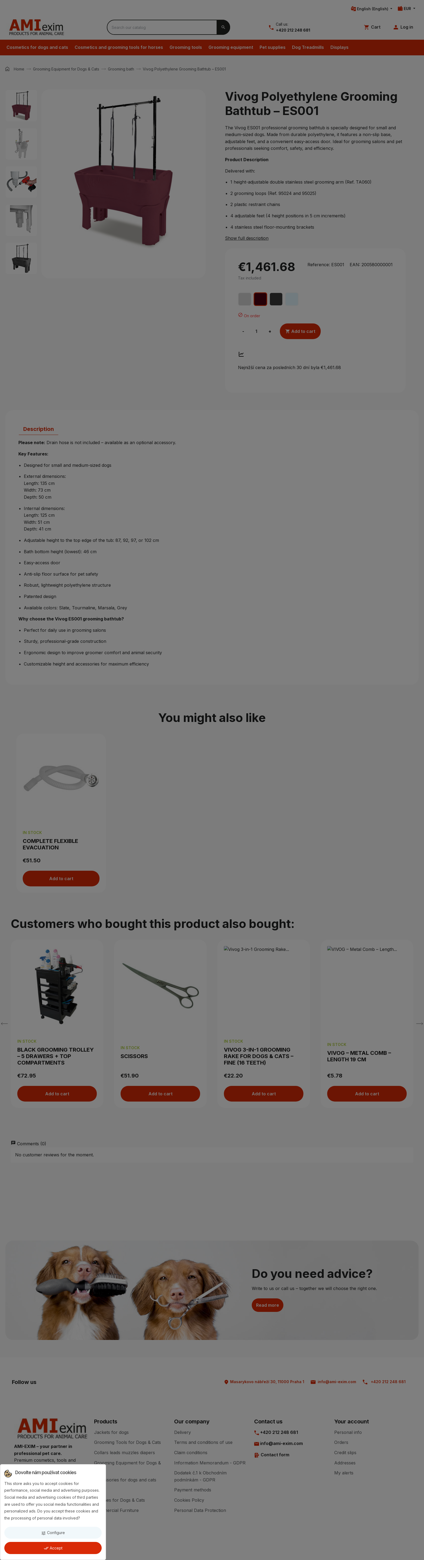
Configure (53, 1532)
